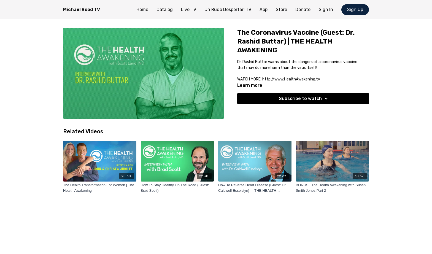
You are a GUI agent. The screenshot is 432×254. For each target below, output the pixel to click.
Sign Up (355, 9)
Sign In (326, 9)
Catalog (164, 9)
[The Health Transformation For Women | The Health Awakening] (99, 187)
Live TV (188, 9)
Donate (302, 9)
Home (142, 9)
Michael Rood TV (81, 9)
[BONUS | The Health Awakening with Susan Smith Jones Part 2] (332, 187)
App (264, 9)
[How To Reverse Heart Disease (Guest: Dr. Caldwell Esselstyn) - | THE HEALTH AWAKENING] (254, 187)
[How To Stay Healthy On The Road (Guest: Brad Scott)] (177, 187)
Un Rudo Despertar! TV (227, 9)
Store (281, 9)
